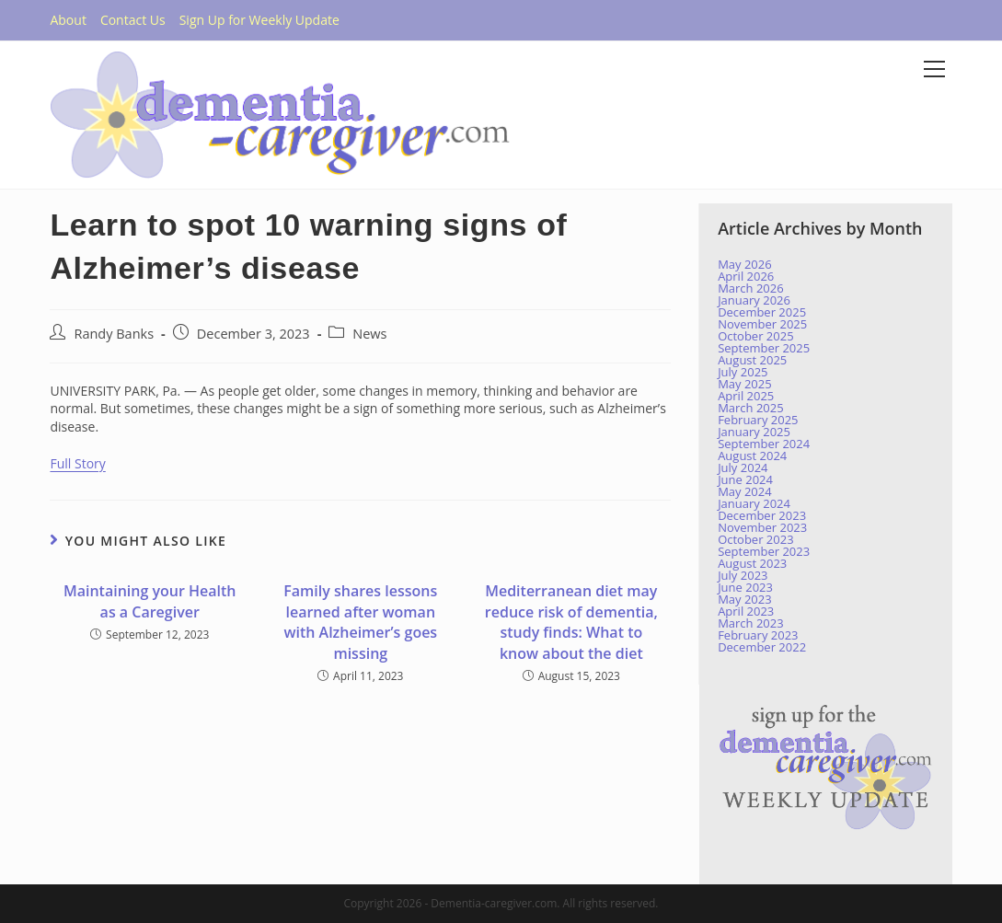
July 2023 (742, 575)
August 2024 (752, 455)
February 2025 (758, 419)
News (369, 333)
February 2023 (758, 635)
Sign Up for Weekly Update (259, 20)
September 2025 (764, 348)
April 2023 (746, 611)
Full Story (77, 463)
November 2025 (762, 324)
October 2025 (755, 336)
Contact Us (133, 20)
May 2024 (745, 491)
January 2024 (754, 503)
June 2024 (745, 479)
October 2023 (755, 539)
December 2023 (762, 515)
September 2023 (764, 551)
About (68, 20)
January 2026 (754, 300)
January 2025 (754, 431)
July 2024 (742, 467)
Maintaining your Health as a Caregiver (149, 601)
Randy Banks (114, 333)
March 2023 (751, 623)
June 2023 (745, 587)
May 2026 (745, 264)
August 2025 (752, 360)
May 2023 (745, 599)
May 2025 (745, 383)
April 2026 (746, 276)
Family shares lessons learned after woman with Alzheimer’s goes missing (360, 622)
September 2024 (764, 443)
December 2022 (762, 647)
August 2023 (752, 563)
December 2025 (762, 312)
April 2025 (746, 395)
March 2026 (751, 288)
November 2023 (762, 527)
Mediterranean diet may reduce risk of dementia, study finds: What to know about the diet (571, 622)
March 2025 (751, 407)
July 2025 (742, 371)
